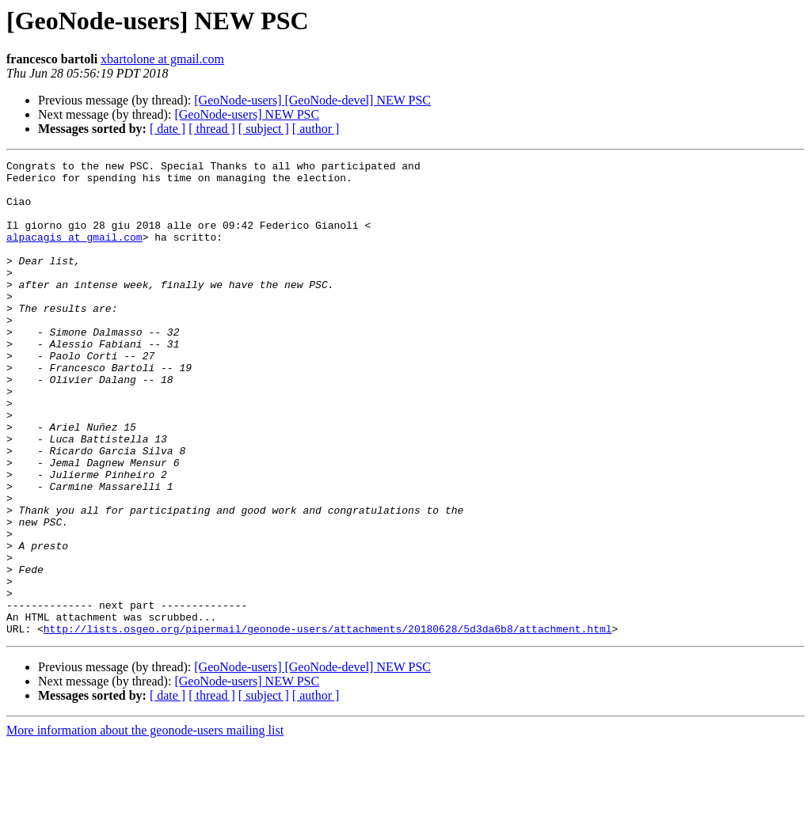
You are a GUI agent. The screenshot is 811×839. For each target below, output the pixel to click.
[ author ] (316, 128)
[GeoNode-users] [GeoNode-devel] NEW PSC (312, 100)
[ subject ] (263, 128)
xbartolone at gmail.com (162, 59)
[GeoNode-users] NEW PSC (246, 114)
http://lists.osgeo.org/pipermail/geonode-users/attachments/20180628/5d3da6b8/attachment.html (328, 723)
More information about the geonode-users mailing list (145, 825)
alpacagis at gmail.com (74, 253)
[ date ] (167, 128)
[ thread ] (211, 128)
